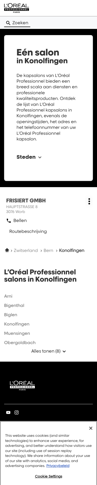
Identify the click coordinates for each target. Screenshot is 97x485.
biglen (10, 314)
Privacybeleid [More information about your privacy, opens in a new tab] (57, 468)
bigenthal (14, 305)
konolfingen (16, 324)
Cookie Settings (48, 478)
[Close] (90, 430)
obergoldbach (20, 342)
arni (8, 296)
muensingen (17, 333)
